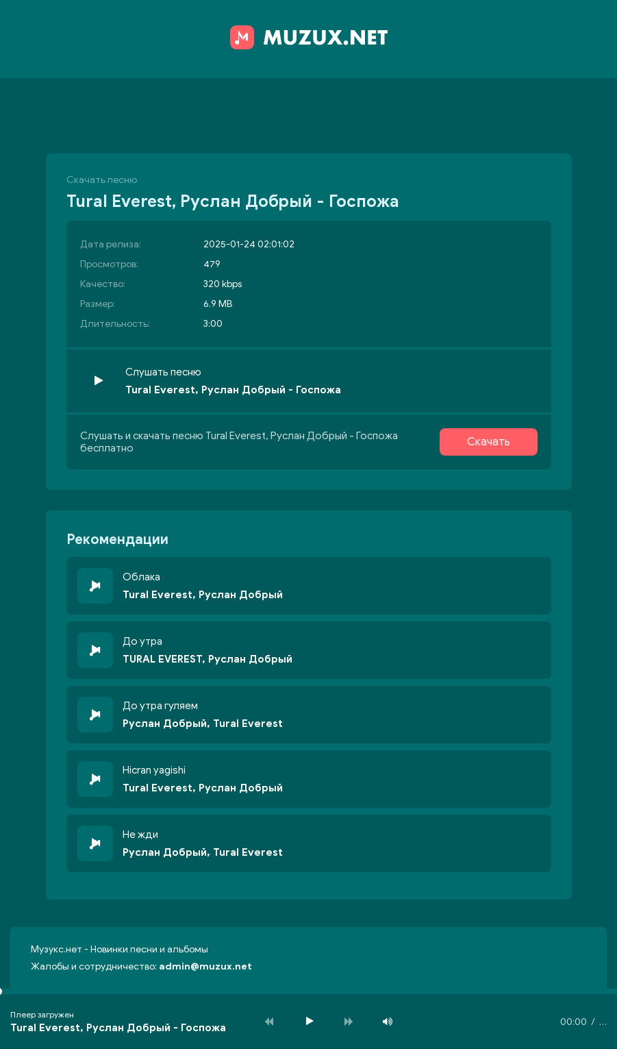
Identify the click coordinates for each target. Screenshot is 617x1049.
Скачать (488, 442)
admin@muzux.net (205, 966)
